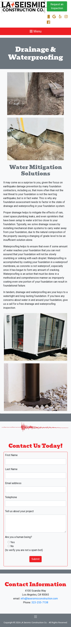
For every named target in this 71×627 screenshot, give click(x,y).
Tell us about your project (19, 511)
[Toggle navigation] (36, 31)
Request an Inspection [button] (56, 6)
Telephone (11, 497)
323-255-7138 (40, 602)
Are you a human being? (18, 537)
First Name (11, 455)
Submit (35, 559)
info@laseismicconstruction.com (39, 598)
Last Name (11, 469)
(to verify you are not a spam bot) (24, 550)
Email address (13, 483)
